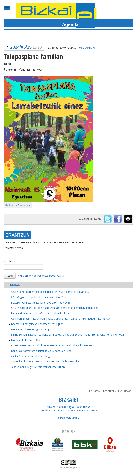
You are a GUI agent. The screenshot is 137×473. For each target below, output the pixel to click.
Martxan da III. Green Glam (26, 340)
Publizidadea (125, 391)
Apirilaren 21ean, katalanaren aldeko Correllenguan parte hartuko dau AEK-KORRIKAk (60, 318)
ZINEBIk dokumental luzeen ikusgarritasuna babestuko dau (45, 361)
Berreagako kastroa (22, 329)
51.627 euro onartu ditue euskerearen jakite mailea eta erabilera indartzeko (55, 307)
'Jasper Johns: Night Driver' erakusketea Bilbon (38, 367)
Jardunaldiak (87, 48)
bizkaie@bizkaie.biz (68, 417)
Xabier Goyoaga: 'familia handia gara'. (32, 356)
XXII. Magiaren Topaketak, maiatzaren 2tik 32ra (38, 297)
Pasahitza (9, 261)
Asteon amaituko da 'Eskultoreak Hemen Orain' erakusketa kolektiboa (51, 345)
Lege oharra (109, 391)
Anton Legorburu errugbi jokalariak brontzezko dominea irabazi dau (50, 291)
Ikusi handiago (11, 205)
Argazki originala (24, 205)
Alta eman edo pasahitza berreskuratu (42, 275)
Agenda (70, 24)
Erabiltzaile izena (13, 248)
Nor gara (94, 391)
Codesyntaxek (64, 467)
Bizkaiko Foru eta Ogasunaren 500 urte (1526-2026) (41, 302)
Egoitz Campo (43, 329)
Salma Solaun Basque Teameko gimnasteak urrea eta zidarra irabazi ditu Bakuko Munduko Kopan (68, 334)
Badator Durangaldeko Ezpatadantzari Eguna (37, 324)
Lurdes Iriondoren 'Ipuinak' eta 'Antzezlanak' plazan (40, 313)
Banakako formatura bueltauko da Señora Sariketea (41, 350)
